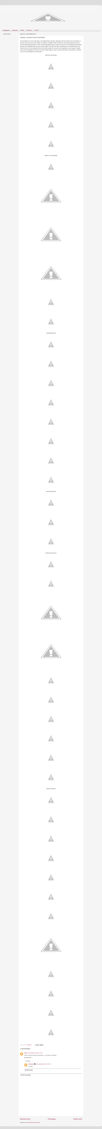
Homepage (52, 1119)
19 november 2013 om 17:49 (43, 1064)
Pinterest (29, 30)
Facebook (15, 30)
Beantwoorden (28, 1057)
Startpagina (6, 30)
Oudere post (77, 1119)
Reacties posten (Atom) (34, 1122)
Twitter (22, 30)
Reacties (28, 1061)
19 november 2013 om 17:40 (35, 1053)
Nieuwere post (25, 1119)
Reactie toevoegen (26, 1075)
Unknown (31, 1064)
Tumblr (36, 30)
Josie (25, 1053)
